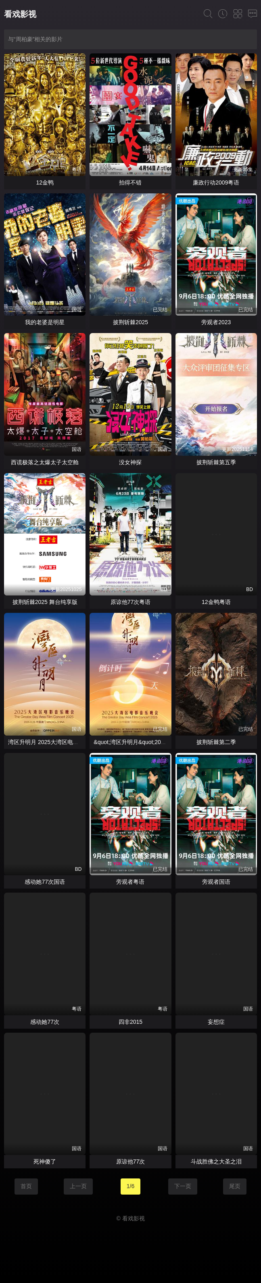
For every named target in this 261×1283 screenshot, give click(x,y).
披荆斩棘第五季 (216, 462)
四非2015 (130, 1022)
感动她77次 (44, 1022)
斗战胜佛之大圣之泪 (216, 1161)
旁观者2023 (216, 322)
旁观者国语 (216, 881)
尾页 (234, 1186)
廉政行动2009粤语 (216, 182)
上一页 (78, 1186)
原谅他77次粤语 (131, 602)
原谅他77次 (130, 1161)
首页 (26, 1186)
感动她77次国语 (45, 881)
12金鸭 (45, 182)
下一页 (182, 1186)
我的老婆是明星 (45, 322)
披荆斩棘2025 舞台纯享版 (45, 602)
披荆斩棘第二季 (216, 742)
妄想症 (216, 1022)
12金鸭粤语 (216, 602)
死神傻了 (44, 1161)
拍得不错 (130, 182)
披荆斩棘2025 (130, 322)
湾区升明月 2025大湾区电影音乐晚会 (54, 742)
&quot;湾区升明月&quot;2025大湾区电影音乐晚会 (156, 742)
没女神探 (130, 462)
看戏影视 (20, 14)
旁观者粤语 (130, 881)
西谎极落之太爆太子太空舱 (45, 462)
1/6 (130, 1186)
